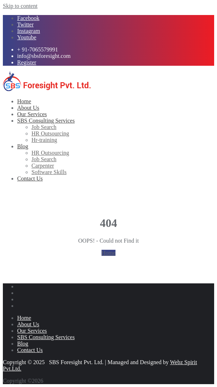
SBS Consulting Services (46, 337)
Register (26, 62)
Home (108, 253)
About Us (28, 324)
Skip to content (20, 6)
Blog (22, 344)
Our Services (32, 331)
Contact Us (30, 350)
